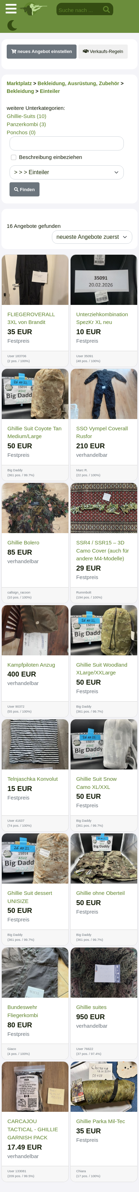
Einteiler (50, 91)
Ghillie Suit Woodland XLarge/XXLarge (101, 669)
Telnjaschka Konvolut (32, 779)
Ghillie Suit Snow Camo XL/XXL (96, 783)
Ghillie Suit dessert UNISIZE (29, 897)
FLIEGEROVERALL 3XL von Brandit (31, 318)
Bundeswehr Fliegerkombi (22, 1011)
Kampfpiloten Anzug (31, 665)
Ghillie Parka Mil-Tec (100, 1121)
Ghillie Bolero (23, 542)
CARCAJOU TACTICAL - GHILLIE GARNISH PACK (32, 1129)
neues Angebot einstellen (41, 51)
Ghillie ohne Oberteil (100, 893)
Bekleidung (20, 91)
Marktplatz (19, 83)
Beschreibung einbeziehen (50, 157)
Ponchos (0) (21, 132)
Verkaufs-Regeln (103, 51)
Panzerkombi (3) (26, 124)
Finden (24, 189)
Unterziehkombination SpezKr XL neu (102, 318)
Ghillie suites (91, 1007)
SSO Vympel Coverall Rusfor (102, 432)
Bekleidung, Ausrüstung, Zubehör (78, 83)
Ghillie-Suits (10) (26, 116)
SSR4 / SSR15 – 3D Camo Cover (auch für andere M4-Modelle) (102, 550)
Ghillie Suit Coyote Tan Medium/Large (34, 432)
